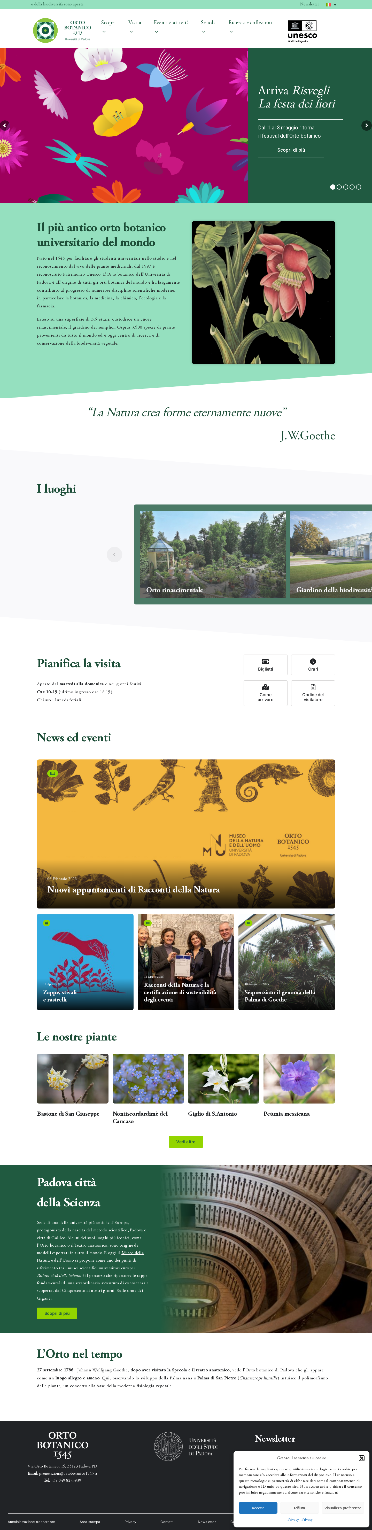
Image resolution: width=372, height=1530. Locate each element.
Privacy (293, 1520)
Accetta (258, 1508)
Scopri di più (291, 150)
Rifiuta (299, 1508)
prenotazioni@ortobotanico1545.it (68, 1474)
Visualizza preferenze (342, 1508)
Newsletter (309, 4)
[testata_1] (62, 20)
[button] (361, 1458)
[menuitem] (331, 4)
